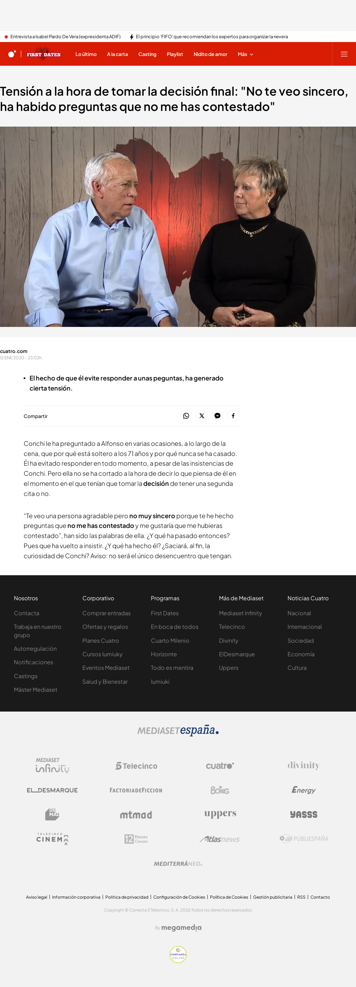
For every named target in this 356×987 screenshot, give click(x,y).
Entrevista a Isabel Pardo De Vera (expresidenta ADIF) (65, 37)
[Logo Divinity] (304, 766)
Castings (26, 676)
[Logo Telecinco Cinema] (52, 839)
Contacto (320, 897)
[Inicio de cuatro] (12, 53)
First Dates (165, 613)
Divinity (228, 640)
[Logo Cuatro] (220, 766)
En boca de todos (175, 626)
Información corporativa (76, 897)
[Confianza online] (178, 961)
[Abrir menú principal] (344, 53)
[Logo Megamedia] (181, 928)
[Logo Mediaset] (178, 734)
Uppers (228, 667)
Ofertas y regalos (105, 626)
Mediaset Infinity (240, 613)
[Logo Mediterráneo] (178, 863)
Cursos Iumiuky (102, 654)
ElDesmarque (237, 654)
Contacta (26, 613)
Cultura (297, 667)
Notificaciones (33, 662)
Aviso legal (36, 897)
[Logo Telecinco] (136, 766)
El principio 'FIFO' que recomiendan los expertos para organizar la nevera (212, 37)
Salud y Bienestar (105, 681)
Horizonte (164, 654)
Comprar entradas (106, 613)
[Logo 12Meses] (136, 839)
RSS (301, 897)
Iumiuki (160, 681)
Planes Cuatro (100, 640)
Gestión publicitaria (272, 897)
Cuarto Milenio (170, 640)
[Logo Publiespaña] (304, 839)
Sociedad (301, 640)
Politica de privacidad (126, 897)
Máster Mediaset (35, 689)
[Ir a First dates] (44, 54)
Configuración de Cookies (179, 897)
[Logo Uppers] (220, 814)
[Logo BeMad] (52, 814)
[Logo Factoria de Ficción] (136, 790)
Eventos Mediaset (106, 667)
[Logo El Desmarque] (52, 790)
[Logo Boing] (220, 790)
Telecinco (232, 626)
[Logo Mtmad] (136, 815)
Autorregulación (35, 648)
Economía (301, 654)
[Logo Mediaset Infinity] (52, 766)
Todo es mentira (172, 667)
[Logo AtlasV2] (220, 839)
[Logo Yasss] (303, 814)
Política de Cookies (229, 897)
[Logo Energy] (304, 790)
